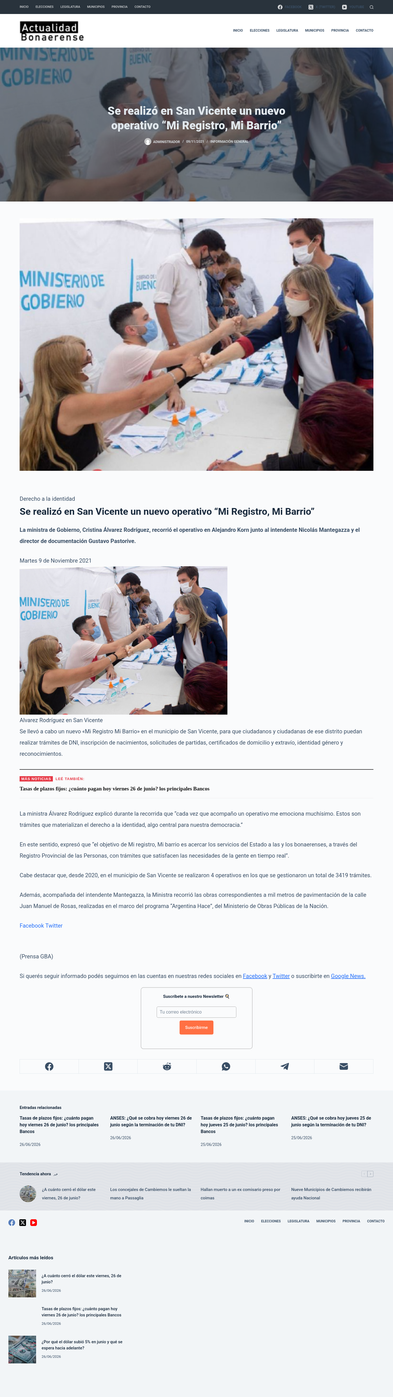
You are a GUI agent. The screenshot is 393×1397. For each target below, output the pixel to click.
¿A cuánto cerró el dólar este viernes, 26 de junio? (68, 1194)
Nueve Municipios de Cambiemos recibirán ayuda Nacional (331, 1194)
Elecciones (44, 7)
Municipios (95, 7)
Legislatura (70, 7)
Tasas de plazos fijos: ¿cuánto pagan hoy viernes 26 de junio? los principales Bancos (59, 1124)
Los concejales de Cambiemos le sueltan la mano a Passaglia (150, 1194)
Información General (229, 142)
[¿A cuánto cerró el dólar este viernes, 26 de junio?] (28, 1193)
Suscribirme (196, 1027)
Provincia (120, 7)
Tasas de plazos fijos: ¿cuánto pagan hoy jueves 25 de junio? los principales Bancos (239, 1124)
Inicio (24, 7)
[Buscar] (371, 7)
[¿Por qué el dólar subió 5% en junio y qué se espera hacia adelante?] (22, 1349)
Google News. (348, 976)
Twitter (54, 925)
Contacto (142, 7)
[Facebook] (290, 7)
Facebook (32, 925)
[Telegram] (285, 1066)
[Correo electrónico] (343, 1066)
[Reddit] (167, 1066)
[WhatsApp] (226, 1066)
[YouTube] (353, 7)
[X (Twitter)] (322, 7)
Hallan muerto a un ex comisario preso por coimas (240, 1194)
